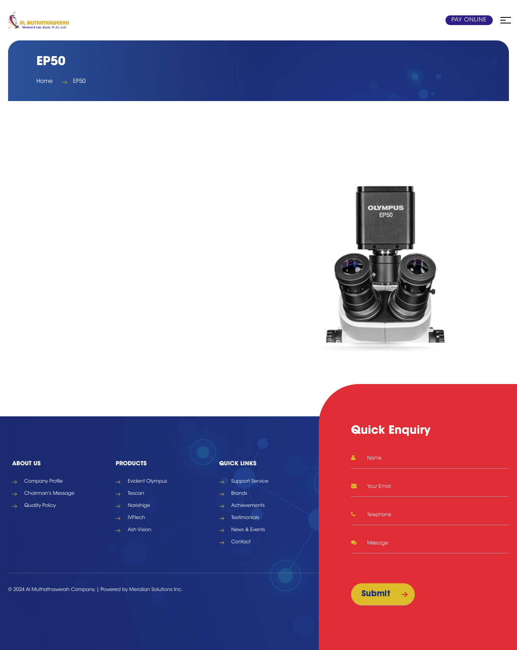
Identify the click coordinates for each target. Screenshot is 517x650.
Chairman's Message (49, 494)
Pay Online (469, 20)
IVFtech (136, 518)
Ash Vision (139, 530)
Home (44, 81)
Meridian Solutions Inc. (156, 590)
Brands (239, 494)
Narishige (139, 506)
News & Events (248, 530)
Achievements (248, 506)
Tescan (136, 494)
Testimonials (245, 518)
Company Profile (43, 481)
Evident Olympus (147, 481)
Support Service (250, 481)
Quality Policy (40, 506)
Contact (241, 542)
